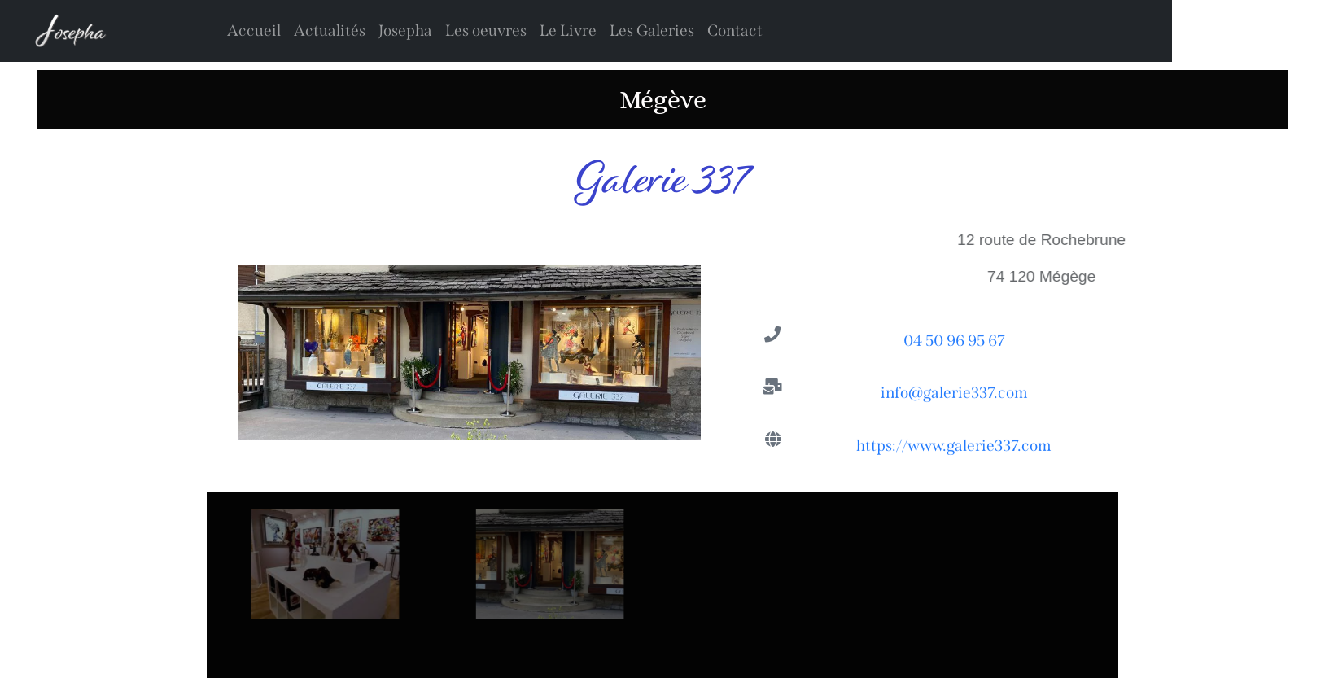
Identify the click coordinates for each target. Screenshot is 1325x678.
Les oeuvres (486, 30)
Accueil (254, 30)
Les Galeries (652, 30)
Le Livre (568, 30)
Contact (735, 30)
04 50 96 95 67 (954, 343)
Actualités (329, 30)
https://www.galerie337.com (954, 449)
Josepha (405, 30)
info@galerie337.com (954, 396)
